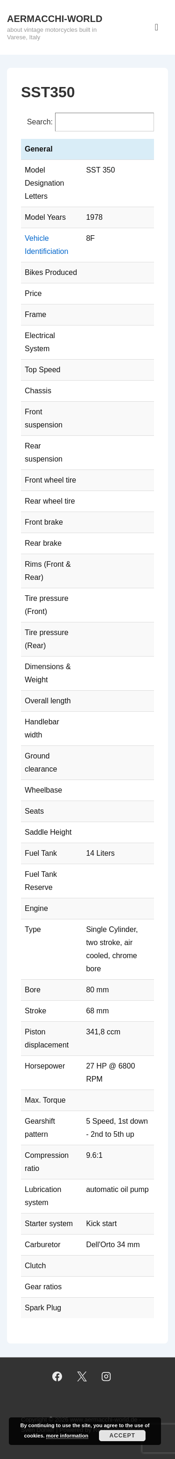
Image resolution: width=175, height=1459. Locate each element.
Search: (40, 122)
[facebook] (57, 1377)
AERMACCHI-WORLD (54, 19)
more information (67, 1435)
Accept (122, 1435)
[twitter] (82, 1377)
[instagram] (106, 1377)
